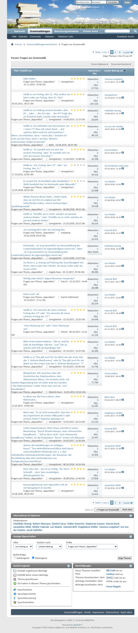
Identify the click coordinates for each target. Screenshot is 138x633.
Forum (18, 44)
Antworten (93, 70)
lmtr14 (64, 281)
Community (35, 36)
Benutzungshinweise (66, 31)
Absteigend (39, 558)
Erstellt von (26, 70)
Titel (16, 70)
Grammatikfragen (40, 31)
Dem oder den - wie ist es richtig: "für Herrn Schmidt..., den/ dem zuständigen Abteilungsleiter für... (46, 472)
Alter (16, 542)
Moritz (64, 331)
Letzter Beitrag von (115, 70)
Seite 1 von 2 (102, 52)
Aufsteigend (21, 558)
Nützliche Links (65, 36)
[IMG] (109, 577)
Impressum (98, 612)
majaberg (65, 232)
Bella (51, 145)
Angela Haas (55, 272)
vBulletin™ (78, 625)
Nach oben (127, 510)
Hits (94, 73)
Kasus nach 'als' (31, 294)
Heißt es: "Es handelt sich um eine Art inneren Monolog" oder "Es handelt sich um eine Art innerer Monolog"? (46, 152)
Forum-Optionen (98, 64)
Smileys (110, 574)
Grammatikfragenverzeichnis (42, 44)
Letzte (128, 52)
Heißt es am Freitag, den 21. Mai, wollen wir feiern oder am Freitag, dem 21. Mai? (46, 96)
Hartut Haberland (69, 297)
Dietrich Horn (55, 392)
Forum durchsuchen (120, 64)
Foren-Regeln (113, 586)
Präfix (69, 542)
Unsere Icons (90, 31)
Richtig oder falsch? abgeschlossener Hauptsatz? (49, 278)
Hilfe (127, 2)
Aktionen (49, 36)
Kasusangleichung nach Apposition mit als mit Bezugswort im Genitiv (45, 486)
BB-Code (111, 570)
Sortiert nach (43, 542)
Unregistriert (67, 81)
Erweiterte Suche (125, 36)
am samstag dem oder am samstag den (44, 229)
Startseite (19, 31)
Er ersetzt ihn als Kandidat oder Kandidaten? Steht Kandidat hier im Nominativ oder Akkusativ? (49, 182)
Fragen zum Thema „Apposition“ (39, 81)
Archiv (87, 612)
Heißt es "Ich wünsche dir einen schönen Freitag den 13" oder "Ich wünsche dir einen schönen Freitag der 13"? (46, 313)
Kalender (23, 36)
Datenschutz (112, 612)
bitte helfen (29, 78)
